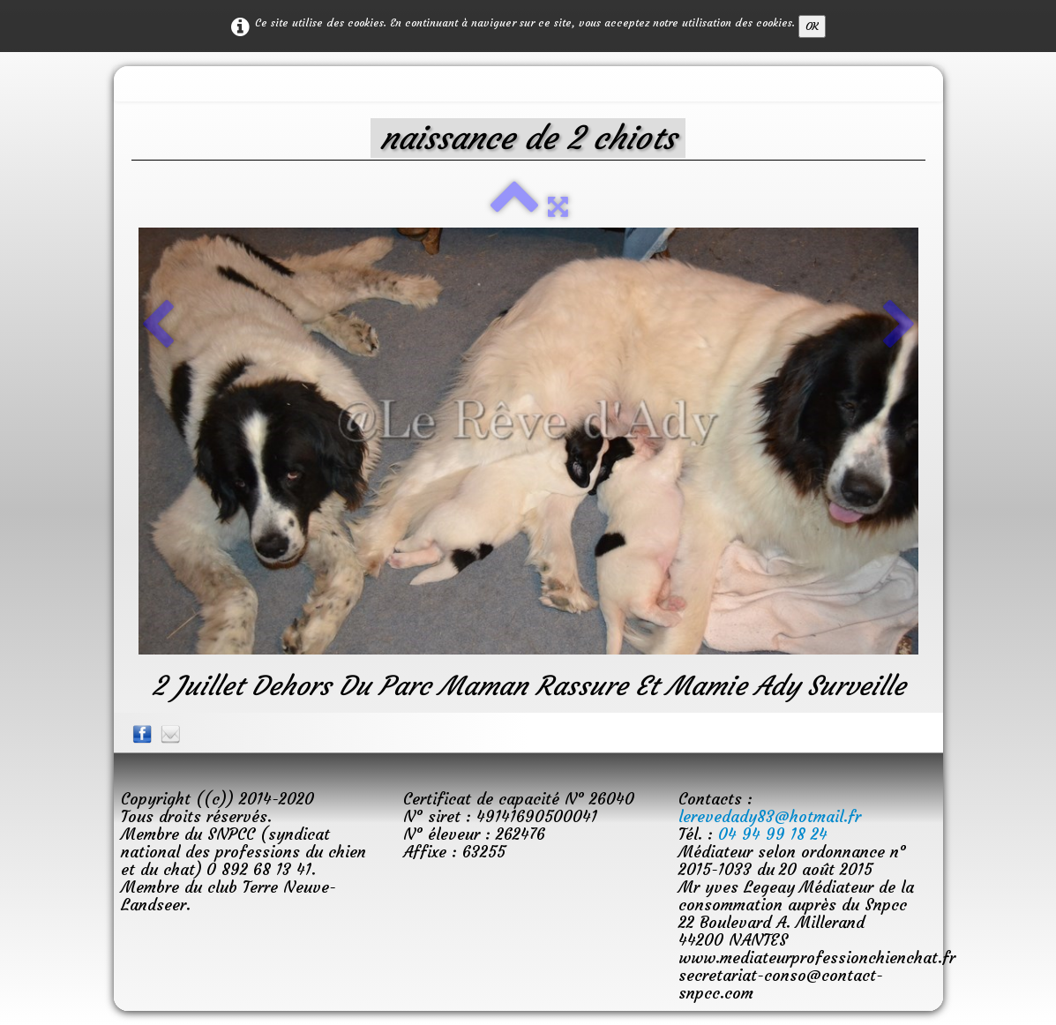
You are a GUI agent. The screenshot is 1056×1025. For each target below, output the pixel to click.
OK (812, 26)
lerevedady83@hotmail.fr (769, 816)
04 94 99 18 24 (773, 834)
